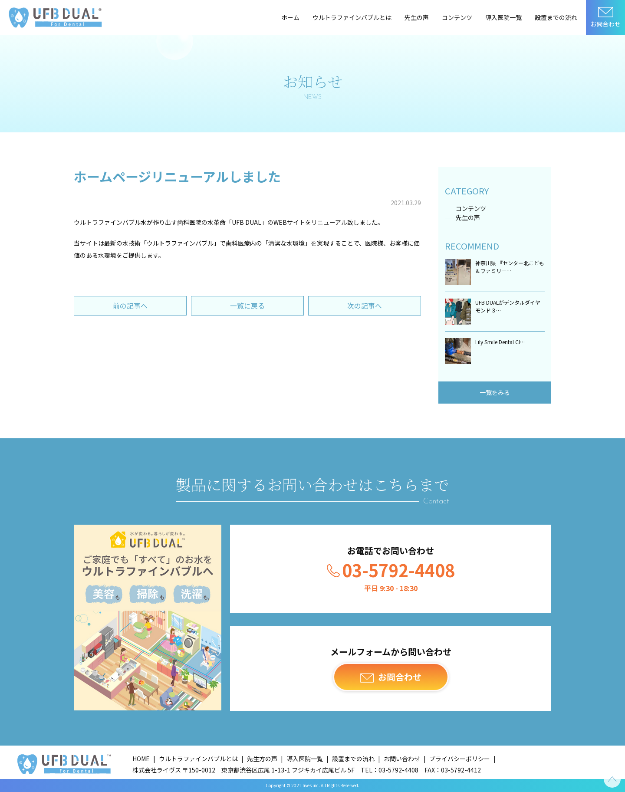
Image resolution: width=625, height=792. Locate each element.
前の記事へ (130, 306)
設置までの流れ (556, 17)
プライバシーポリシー (459, 758)
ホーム (290, 17)
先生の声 (417, 17)
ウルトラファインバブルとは (351, 17)
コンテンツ (457, 17)
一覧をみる (495, 392)
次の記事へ (364, 306)
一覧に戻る (247, 306)
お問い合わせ (402, 758)
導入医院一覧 (503, 17)
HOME (141, 758)
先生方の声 (262, 758)
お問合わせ (605, 24)
